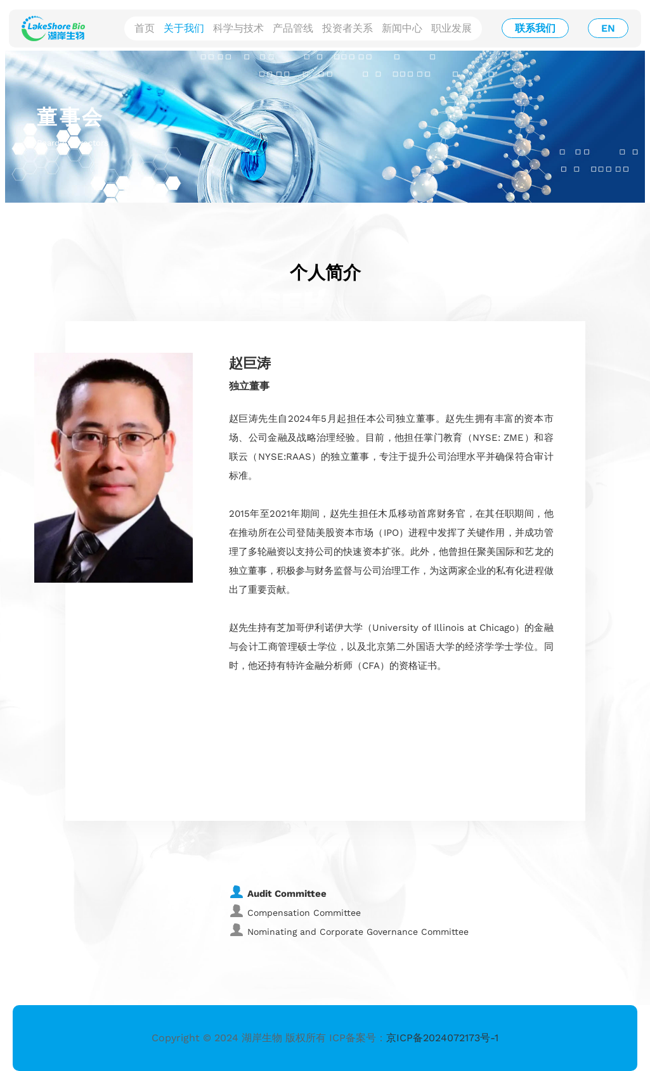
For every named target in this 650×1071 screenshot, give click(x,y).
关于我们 (184, 28)
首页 (144, 28)
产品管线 (293, 28)
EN (608, 28)
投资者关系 (347, 28)
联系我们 (535, 28)
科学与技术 (238, 28)
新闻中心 (402, 28)
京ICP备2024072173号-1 (442, 1038)
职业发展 (451, 28)
